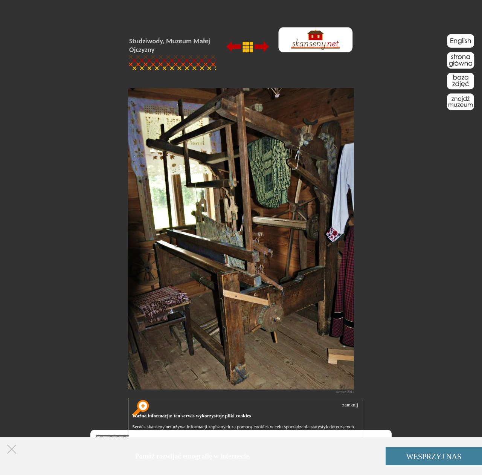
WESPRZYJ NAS (433, 456)
